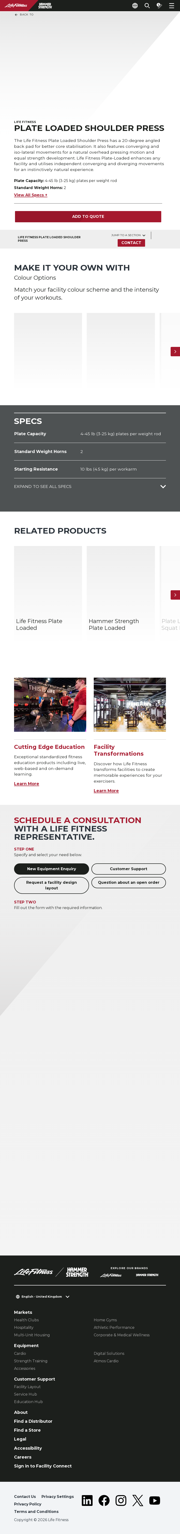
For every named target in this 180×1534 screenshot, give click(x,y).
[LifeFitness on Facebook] (104, 1505)
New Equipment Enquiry (51, 869)
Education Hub (28, 1402)
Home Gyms (105, 1320)
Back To (24, 15)
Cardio (20, 1353)
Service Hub (25, 1394)
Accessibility (28, 1448)
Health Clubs (26, 1320)
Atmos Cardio (106, 1361)
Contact (131, 243)
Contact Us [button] (25, 1496)
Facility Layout (27, 1387)
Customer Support (128, 869)
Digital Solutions (109, 1353)
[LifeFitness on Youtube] (154, 1505)
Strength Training (31, 1361)
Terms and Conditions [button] (36, 1511)
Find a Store (27, 1430)
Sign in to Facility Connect (43, 1465)
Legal (20, 1439)
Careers (22, 1457)
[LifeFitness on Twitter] (137, 1505)
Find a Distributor (33, 1421)
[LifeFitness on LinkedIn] (87, 1505)
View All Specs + (30, 195)
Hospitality (24, 1327)
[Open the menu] (171, 5)
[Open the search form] (147, 5)
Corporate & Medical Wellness (122, 1335)
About (21, 1412)
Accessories (24, 1368)
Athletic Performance (114, 1327)
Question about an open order (128, 882)
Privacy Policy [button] (27, 1504)
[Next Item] (175, 351)
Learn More (26, 783)
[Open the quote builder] (159, 5)
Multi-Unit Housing (32, 1335)
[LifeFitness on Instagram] (121, 1505)
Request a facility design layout (51, 885)
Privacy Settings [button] (57, 1496)
